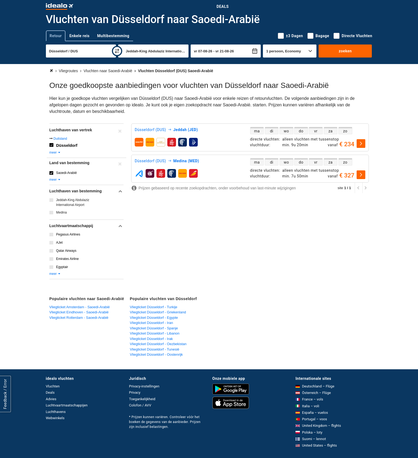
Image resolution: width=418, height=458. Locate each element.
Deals (222, 6)
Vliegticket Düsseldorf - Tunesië (154, 349)
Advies (51, 399)
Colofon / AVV (140, 405)
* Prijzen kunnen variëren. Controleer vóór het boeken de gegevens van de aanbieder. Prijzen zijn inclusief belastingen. (164, 422)
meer (55, 152)
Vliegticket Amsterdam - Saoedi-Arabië (79, 307)
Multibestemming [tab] (113, 36)
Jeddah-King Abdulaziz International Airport (72, 202)
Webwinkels (55, 418)
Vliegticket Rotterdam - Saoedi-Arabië (79, 318)
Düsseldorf (66, 145)
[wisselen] (117, 51)
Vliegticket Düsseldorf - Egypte (154, 318)
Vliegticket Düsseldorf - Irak (151, 339)
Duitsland (60, 139)
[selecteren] (361, 143)
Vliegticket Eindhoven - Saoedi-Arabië (79, 312)
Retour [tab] (56, 36)
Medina (61, 212)
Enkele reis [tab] (79, 36)
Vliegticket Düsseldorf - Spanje (154, 328)
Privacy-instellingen (144, 386)
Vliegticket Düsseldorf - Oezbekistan (158, 344)
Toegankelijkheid (142, 399)
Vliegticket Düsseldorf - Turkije (153, 307)
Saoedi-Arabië (66, 173)
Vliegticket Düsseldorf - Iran (151, 323)
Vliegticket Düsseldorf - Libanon (155, 333)
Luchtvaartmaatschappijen (67, 405)
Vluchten (53, 386)
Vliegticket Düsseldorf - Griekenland (158, 312)
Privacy (134, 392)
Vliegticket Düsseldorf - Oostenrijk (156, 354)
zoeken (345, 51)
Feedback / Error (5, 394)
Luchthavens (56, 412)
